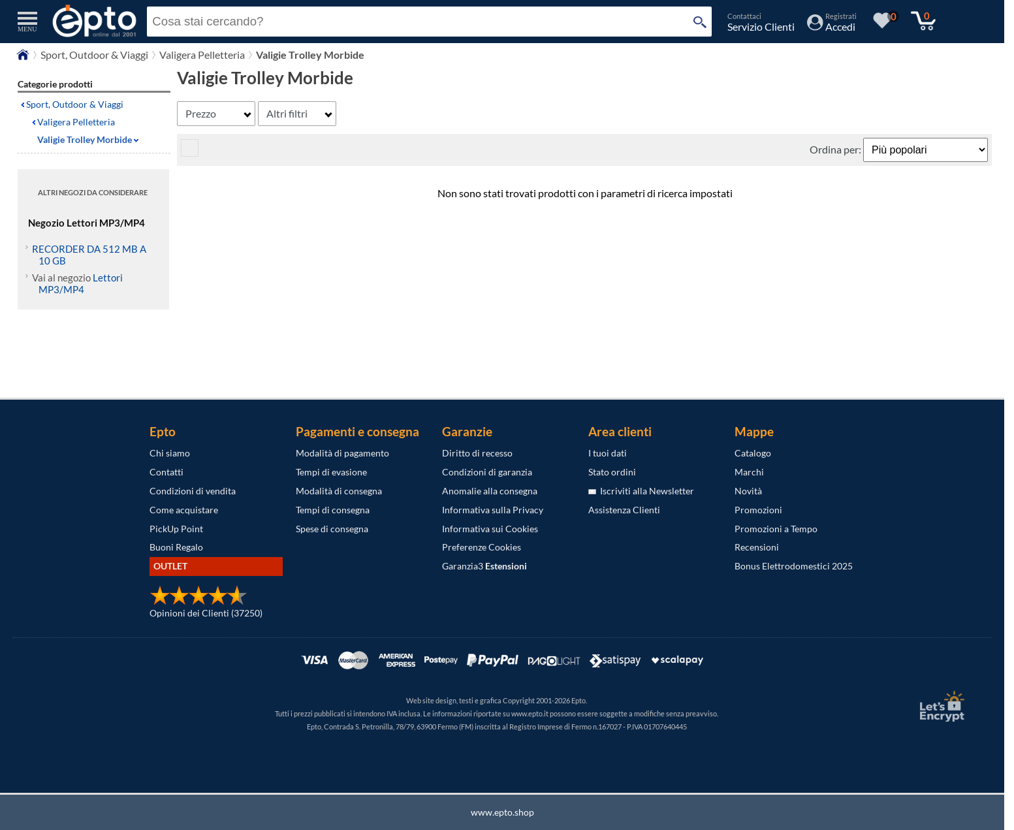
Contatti (166, 471)
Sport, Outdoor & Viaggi (74, 104)
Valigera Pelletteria (76, 121)
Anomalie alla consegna (489, 490)
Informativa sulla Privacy (492, 509)
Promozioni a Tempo (776, 528)
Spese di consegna (332, 528)
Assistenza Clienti (624, 509)
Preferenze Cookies (481, 546)
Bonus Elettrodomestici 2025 (794, 565)
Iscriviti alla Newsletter (641, 490)
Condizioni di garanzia (487, 471)
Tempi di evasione (331, 471)
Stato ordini (612, 471)
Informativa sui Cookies (490, 528)
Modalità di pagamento (342, 452)
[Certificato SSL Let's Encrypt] (940, 706)
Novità (748, 490)
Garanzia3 (484, 565)
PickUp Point (176, 528)
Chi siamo (170, 452)
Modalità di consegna (339, 490)
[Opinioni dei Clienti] (198, 601)
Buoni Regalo (176, 546)
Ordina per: (836, 149)
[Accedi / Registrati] (832, 26)
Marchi (749, 471)
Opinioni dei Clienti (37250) (206, 612)
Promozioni (758, 509)
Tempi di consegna (333, 509)
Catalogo (753, 452)
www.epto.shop (502, 812)
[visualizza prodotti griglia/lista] (189, 152)
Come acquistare (184, 509)
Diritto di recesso (477, 452)
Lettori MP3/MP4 (81, 283)
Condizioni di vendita (193, 490)
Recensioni (757, 546)
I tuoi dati (607, 452)
